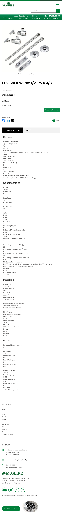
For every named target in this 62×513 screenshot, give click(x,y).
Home (4, 409)
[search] (58, 11)
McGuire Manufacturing (8, 8)
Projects (4, 419)
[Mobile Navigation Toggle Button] (57, 4)
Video (28, 130)
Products (5, 412)
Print (56, 120)
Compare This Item (52, 110)
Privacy (4, 427)
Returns (4, 429)
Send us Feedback (11, 509)
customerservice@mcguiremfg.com (18, 460)
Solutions (5, 417)
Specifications (12, 130)
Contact (4, 432)
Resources (5, 424)
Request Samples (7, 434)
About (4, 414)
